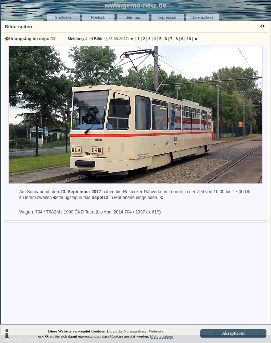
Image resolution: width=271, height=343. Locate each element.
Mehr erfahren (161, 336)
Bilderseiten (18, 26)
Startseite (63, 17)
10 (189, 39)
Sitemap (132, 17)
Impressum (167, 17)
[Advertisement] (135, 274)
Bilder (99, 39)
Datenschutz (202, 17)
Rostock (98, 17)
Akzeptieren (233, 333)
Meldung (76, 39)
